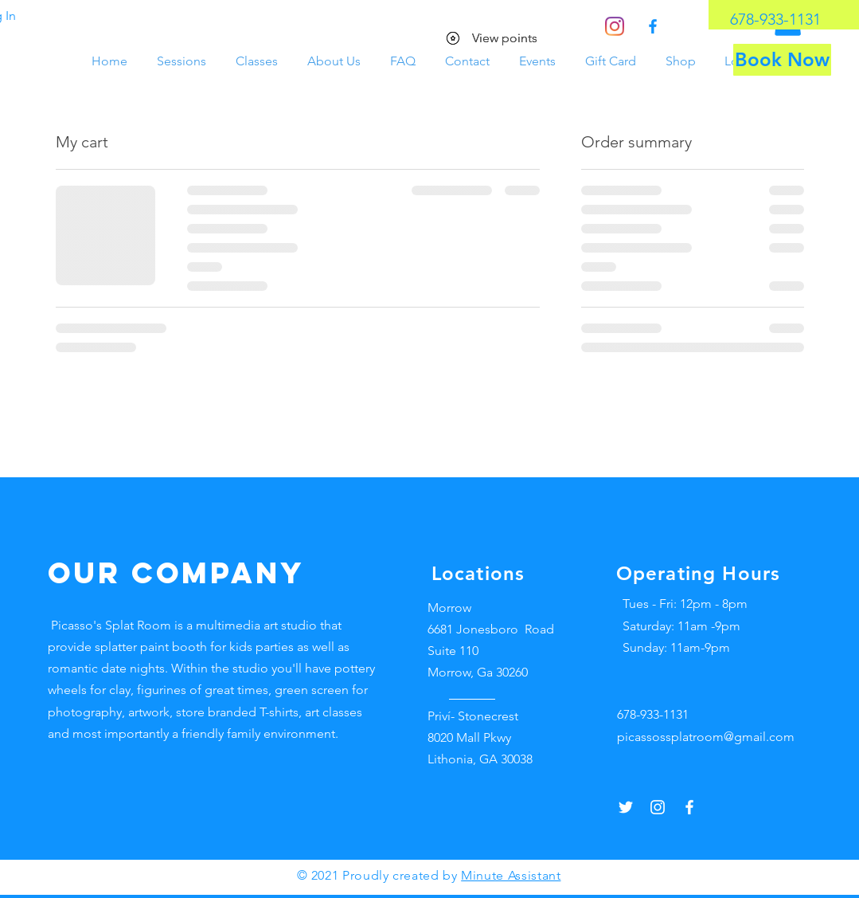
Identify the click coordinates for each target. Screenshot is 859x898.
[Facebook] (652, 26)
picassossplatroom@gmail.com (706, 736)
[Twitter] (625, 807)
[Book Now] (782, 60)
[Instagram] (614, 26)
